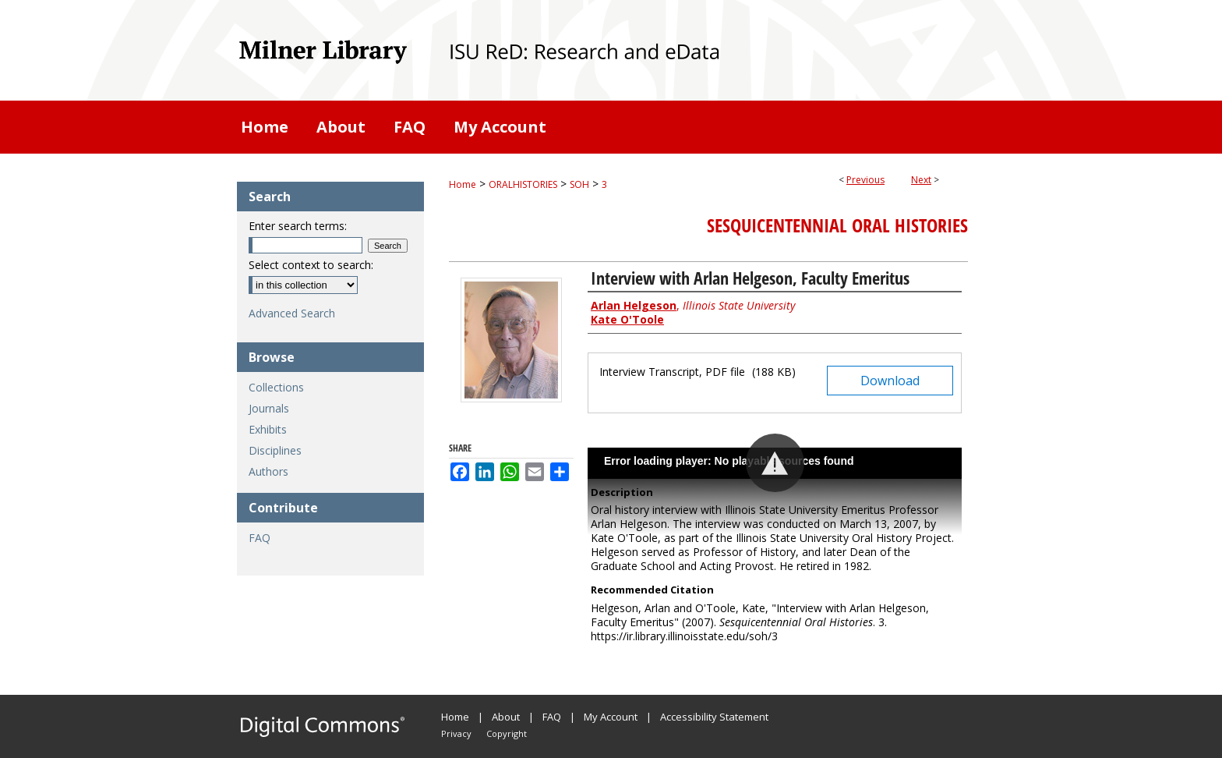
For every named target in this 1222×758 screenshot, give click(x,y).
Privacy (456, 733)
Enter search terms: (298, 225)
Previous (865, 179)
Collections (276, 387)
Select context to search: (311, 264)
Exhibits (268, 429)
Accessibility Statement (714, 717)
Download (890, 380)
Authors (268, 471)
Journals (269, 408)
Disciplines (275, 450)
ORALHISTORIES (523, 184)
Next (921, 179)
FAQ (259, 537)
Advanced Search (292, 313)
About (506, 717)
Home (462, 184)
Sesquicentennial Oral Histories (837, 225)
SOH (579, 184)
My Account (610, 717)
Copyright (506, 733)
